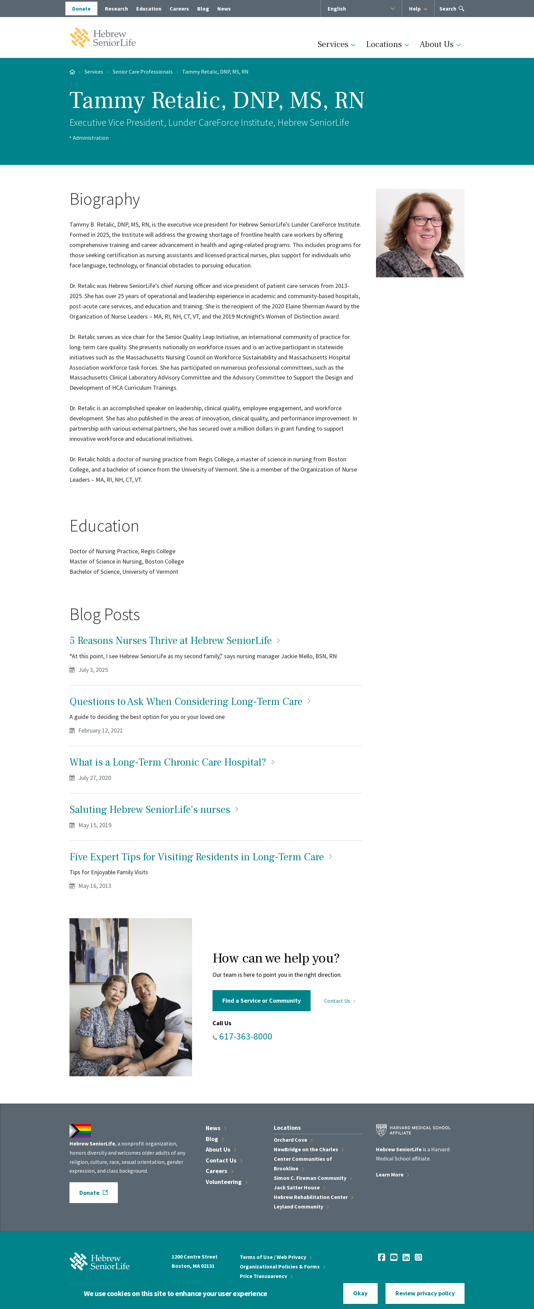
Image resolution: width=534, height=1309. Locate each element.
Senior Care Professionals (143, 71)
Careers (179, 8)
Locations (384, 44)
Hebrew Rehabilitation (313, 1197)
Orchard (293, 1139)
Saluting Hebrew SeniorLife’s (155, 809)
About (221, 1149)
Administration (91, 137)
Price (266, 1276)
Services (333, 44)
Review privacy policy (425, 1293)
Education (148, 8)
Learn (392, 1174)
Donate (89, 1193)
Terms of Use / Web (276, 1256)
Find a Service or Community (261, 1000)
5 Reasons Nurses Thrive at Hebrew (175, 640)
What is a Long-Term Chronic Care (173, 762)
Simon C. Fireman (313, 1177)
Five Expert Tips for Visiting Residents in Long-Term (201, 857)
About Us (437, 44)
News (224, 8)
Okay (360, 1293)
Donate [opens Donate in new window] (81, 8)
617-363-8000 (245, 1036)
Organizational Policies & (282, 1266)
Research (116, 8)
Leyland (301, 1206)
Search (448, 10)
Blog (203, 8)
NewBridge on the (309, 1149)
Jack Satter (299, 1187)
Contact (340, 1000)
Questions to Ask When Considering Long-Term (191, 701)
